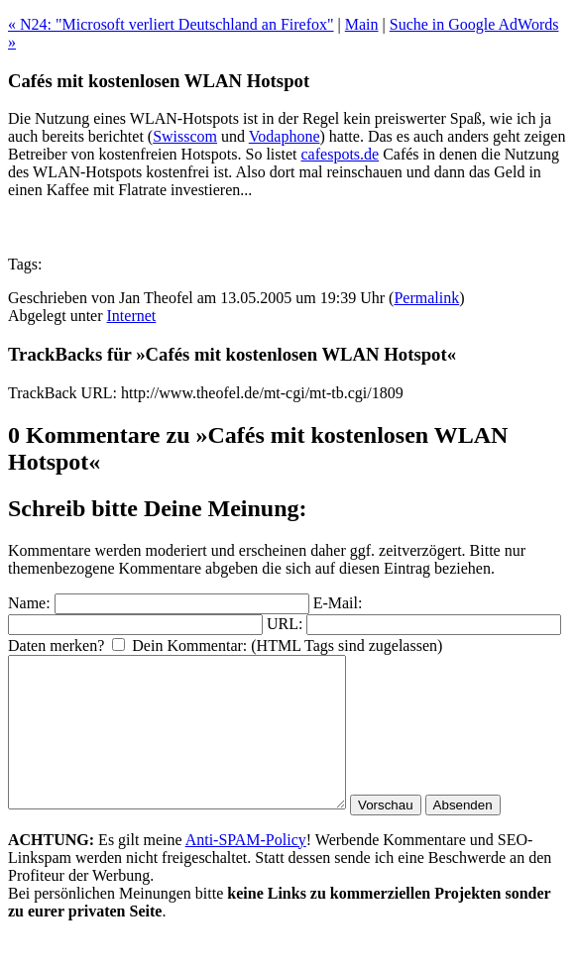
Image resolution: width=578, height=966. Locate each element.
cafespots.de (340, 154)
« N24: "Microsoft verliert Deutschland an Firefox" (171, 24)
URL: (284, 623)
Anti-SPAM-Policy (245, 869)
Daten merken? (56, 645)
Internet (132, 315)
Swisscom (185, 136)
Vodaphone (284, 136)
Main (362, 24)
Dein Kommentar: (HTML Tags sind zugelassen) (287, 645)
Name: (29, 602)
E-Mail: (338, 602)
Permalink (426, 297)
